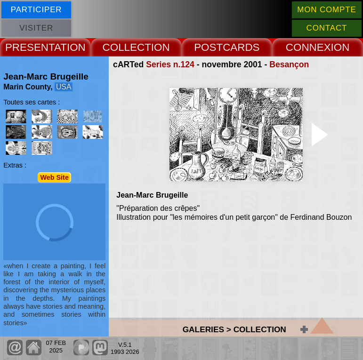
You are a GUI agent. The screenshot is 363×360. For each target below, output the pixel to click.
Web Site (54, 177)
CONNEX (308, 47)
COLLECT (127, 47)
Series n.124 (170, 64)
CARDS (241, 47)
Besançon (289, 64)
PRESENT (29, 47)
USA (64, 87)
